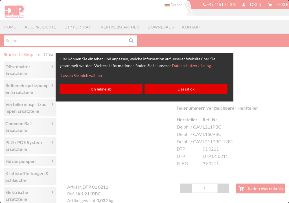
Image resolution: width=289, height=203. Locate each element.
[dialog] (144, 101)
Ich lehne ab (101, 89)
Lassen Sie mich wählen (81, 75)
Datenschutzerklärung (191, 65)
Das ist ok (186, 89)
